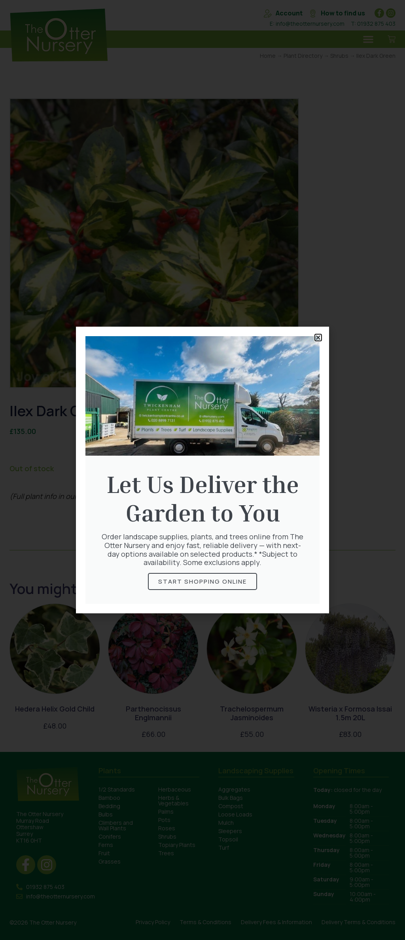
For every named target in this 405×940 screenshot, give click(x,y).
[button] (318, 338)
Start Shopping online (202, 581)
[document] (202, 470)
